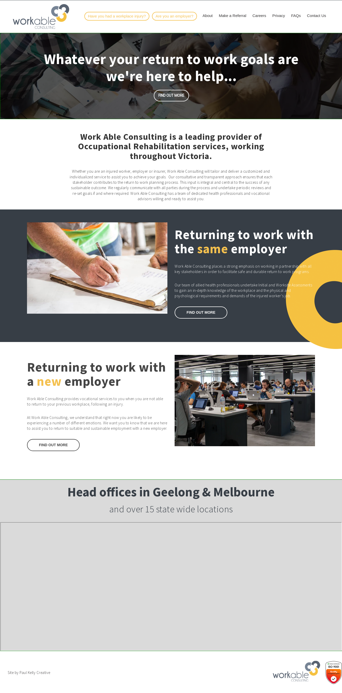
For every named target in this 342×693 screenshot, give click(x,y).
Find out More (201, 312)
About (208, 15)
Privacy (278, 15)
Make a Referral (232, 15)
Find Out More (53, 445)
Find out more (171, 95)
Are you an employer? (174, 16)
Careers (259, 15)
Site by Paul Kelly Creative (29, 672)
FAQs (296, 15)
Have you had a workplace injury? (117, 16)
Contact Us (316, 15)
